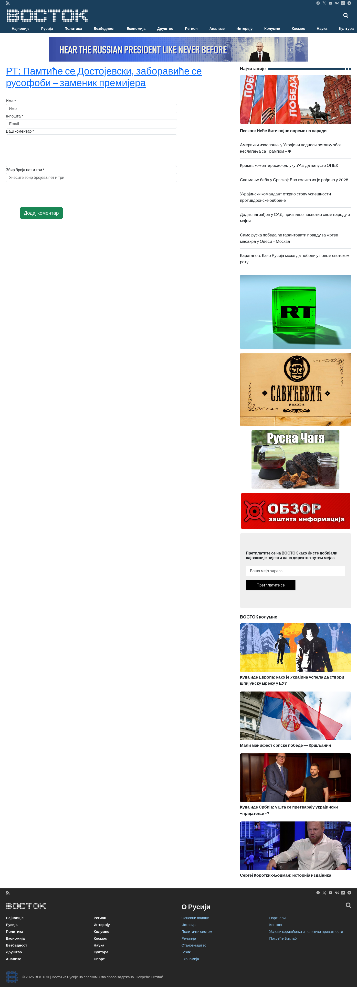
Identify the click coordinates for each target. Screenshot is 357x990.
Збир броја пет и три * (25, 170)
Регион (191, 29)
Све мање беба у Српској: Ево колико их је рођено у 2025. (294, 180)
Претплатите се (271, 585)
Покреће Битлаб (283, 938)
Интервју (244, 29)
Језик (185, 952)
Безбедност (104, 29)
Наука (322, 29)
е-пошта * (14, 116)
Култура (101, 952)
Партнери (277, 918)
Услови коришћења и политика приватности (306, 932)
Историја (189, 925)
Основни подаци (195, 918)
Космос (298, 29)
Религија (188, 938)
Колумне (272, 29)
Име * (11, 101)
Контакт (276, 925)
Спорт (99, 959)
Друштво (165, 29)
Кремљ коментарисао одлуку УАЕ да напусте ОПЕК (289, 165)
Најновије (21, 29)
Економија (135, 29)
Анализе (217, 29)
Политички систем (196, 932)
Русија (47, 29)
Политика (73, 29)
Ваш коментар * (20, 131)
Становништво (193, 945)
